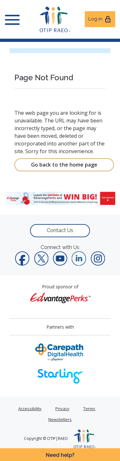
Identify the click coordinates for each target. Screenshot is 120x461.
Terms (89, 408)
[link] (60, 198)
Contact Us (60, 230)
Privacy (62, 408)
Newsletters (60, 419)
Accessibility (30, 408)
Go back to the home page (64, 164)
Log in (100, 19)
